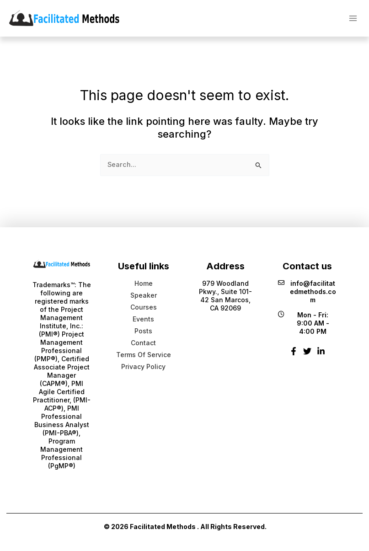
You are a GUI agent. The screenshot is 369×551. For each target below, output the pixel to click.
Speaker (143, 295)
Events (143, 319)
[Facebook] (293, 354)
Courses (143, 307)
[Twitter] (307, 354)
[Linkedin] (321, 354)
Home (143, 283)
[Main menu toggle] (353, 18)
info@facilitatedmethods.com (307, 291)
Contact (143, 343)
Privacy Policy (143, 366)
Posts (143, 331)
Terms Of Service (143, 354)
